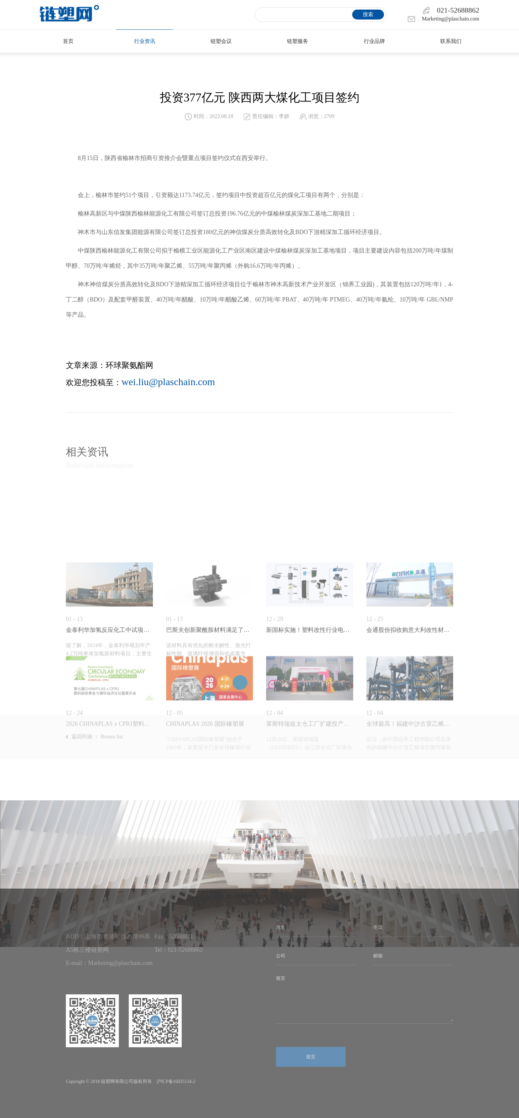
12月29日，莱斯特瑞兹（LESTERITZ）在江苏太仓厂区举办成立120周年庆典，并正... (309, 827)
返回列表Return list (94, 753)
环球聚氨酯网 (129, 365)
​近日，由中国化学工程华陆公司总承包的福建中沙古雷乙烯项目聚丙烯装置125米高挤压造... (408, 827)
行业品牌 (374, 41)
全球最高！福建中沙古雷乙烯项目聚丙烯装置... (409, 803)
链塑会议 (221, 41)
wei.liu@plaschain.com (168, 381)
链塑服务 (297, 41)
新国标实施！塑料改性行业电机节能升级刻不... (309, 709)
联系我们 (450, 41)
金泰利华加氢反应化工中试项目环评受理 (109, 709)
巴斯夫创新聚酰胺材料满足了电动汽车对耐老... (209, 709)
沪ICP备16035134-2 (176, 1081)
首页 (68, 41)
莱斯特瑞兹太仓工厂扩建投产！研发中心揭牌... (309, 803)
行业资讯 (144, 41)
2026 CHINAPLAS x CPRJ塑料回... (109, 803)
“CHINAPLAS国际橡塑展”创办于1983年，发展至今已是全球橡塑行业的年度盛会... (208, 827)
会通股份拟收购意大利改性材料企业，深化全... (409, 709)
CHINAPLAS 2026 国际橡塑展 (205, 803)
